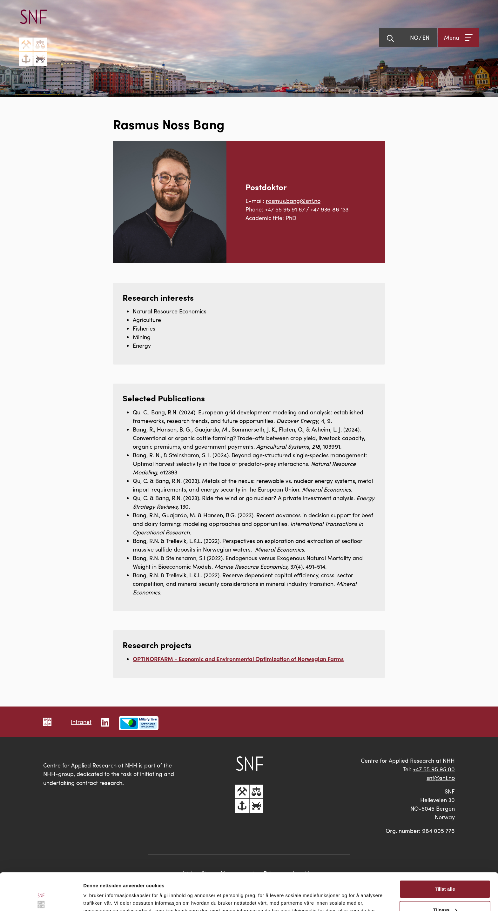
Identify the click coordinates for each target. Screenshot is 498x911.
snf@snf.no (441, 777)
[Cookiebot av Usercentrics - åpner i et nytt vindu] (41, 898)
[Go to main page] (33, 38)
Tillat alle (445, 851)
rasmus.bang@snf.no (293, 200)
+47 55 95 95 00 (434, 769)
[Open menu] (458, 37)
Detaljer (92, 898)
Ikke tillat (445, 893)
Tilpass (445, 872)
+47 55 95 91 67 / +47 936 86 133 (306, 209)
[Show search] (390, 37)
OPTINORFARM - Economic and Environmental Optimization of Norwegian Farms (238, 659)
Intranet (81, 722)
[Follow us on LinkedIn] (105, 721)
